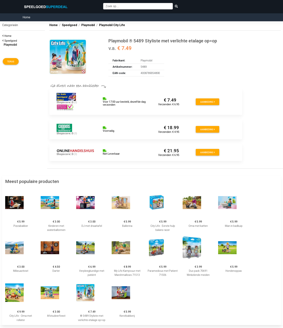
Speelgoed (11, 40)
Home (26, 17)
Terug (10, 61)
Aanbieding (207, 102)
